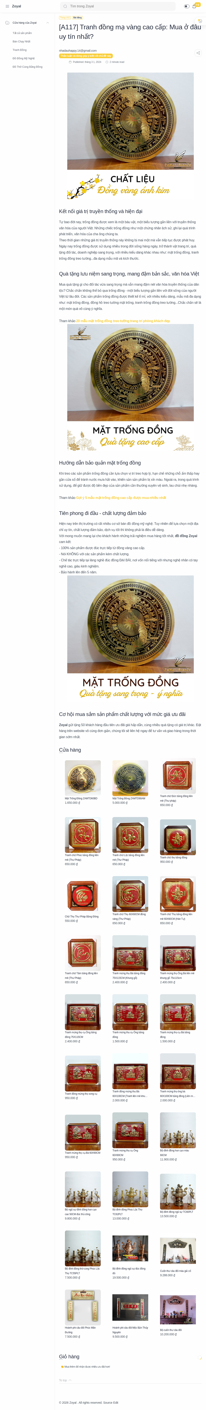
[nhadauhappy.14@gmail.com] (78, 50)
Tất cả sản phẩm (22, 33)
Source (107, 1402)
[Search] (118, 6)
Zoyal (16, 6)
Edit (115, 1402)
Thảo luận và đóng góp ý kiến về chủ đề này (86, 55)
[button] (187, 6)
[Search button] (65, 6)
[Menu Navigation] (7, 6)
